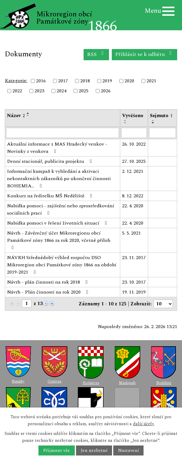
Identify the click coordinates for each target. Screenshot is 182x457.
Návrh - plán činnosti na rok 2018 (48, 282)
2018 (85, 80)
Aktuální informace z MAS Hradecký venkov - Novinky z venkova (57, 147)
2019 (107, 80)
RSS (96, 54)
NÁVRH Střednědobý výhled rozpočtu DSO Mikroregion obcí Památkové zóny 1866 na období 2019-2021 (61, 265)
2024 (61, 91)
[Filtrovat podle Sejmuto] (162, 133)
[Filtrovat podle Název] (62, 133)
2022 (17, 91)
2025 (83, 91)
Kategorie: (16, 80)
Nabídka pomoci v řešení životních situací (58, 223)
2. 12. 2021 (132, 171)
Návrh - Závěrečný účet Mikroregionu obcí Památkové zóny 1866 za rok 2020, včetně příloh (59, 239)
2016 (41, 80)
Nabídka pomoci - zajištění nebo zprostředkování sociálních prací (60, 209)
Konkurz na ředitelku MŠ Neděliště (50, 195)
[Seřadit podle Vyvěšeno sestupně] (125, 123)
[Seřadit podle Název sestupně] (28, 115)
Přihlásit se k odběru (144, 54)
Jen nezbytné (94, 450)
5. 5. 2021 (131, 233)
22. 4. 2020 (132, 205)
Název (16, 115)
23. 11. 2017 (134, 257)
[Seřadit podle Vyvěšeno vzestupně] (125, 120)
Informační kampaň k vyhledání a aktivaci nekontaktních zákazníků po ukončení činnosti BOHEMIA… (59, 178)
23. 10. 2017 (134, 282)
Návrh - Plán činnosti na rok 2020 (48, 292)
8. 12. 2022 (132, 195)
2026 (106, 91)
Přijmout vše (56, 450)
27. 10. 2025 (134, 161)
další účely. (143, 424)
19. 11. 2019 (134, 292)
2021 (151, 80)
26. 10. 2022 (134, 144)
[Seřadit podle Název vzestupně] (28, 113)
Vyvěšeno (132, 115)
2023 (39, 91)
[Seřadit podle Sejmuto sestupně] (153, 123)
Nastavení (128, 450)
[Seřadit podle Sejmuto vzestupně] (153, 120)
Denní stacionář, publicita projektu (50, 161)
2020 (129, 80)
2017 (63, 80)
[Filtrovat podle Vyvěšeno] (134, 133)
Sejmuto (161, 115)
